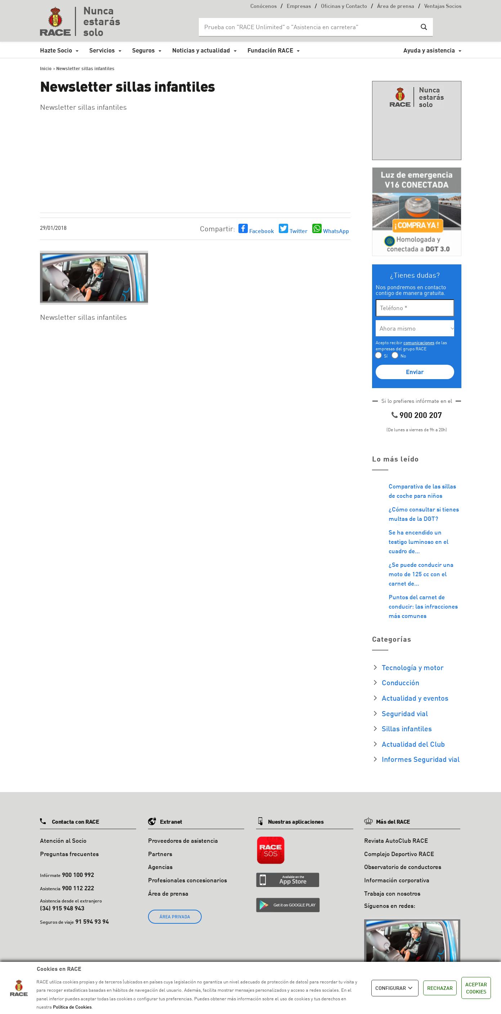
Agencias (160, 866)
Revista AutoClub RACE (396, 840)
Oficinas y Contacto (344, 6)
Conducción (400, 682)
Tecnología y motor (413, 667)
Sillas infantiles (407, 728)
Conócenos (263, 6)
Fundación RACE (270, 50)
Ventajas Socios (442, 6)
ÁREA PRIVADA (175, 916)
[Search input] (308, 27)
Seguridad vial (405, 713)
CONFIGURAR (395, 988)
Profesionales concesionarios (187, 880)
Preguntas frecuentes (69, 854)
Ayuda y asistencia (429, 50)
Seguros (143, 50)
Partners (160, 854)
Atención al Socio (63, 840)
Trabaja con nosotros (392, 893)
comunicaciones (418, 342)
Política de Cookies (72, 1007)
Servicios (102, 50)
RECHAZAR (440, 988)
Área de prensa (395, 6)
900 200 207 (420, 415)
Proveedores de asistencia (183, 840)
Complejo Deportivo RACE (399, 854)
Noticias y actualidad (201, 50)
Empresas (299, 6)
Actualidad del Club (413, 744)
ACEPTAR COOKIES (476, 988)
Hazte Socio (56, 50)
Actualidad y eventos (415, 698)
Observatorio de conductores (402, 866)
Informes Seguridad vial (421, 759)
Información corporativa (396, 880)
